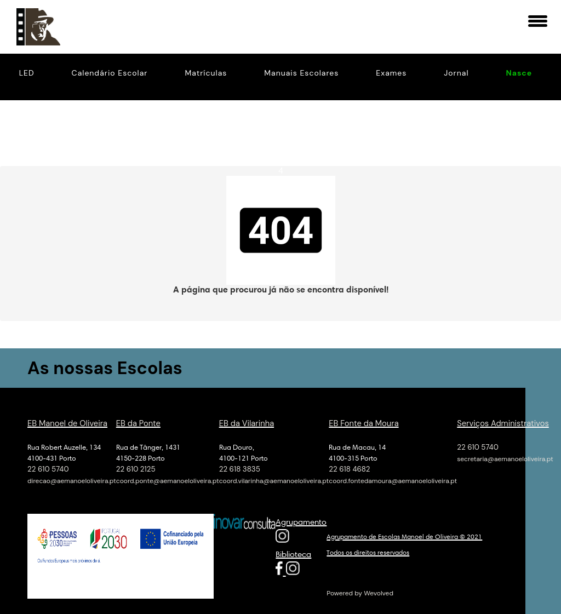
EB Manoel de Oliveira (67, 422)
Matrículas (206, 73)
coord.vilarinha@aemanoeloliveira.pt (274, 479)
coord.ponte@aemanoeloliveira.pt (167, 479)
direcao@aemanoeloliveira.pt (71, 479)
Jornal (456, 73)
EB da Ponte (138, 422)
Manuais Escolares (301, 73)
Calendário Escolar (110, 73)
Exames (391, 73)
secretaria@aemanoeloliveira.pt (505, 458)
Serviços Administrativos (503, 422)
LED (27, 73)
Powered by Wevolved (360, 592)
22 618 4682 (349, 468)
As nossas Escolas (106, 366)
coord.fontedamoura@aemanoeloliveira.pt (393, 479)
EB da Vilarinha (246, 422)
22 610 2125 (136, 468)
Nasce (519, 73)
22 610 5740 (48, 468)
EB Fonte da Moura (363, 422)
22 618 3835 (239, 468)
